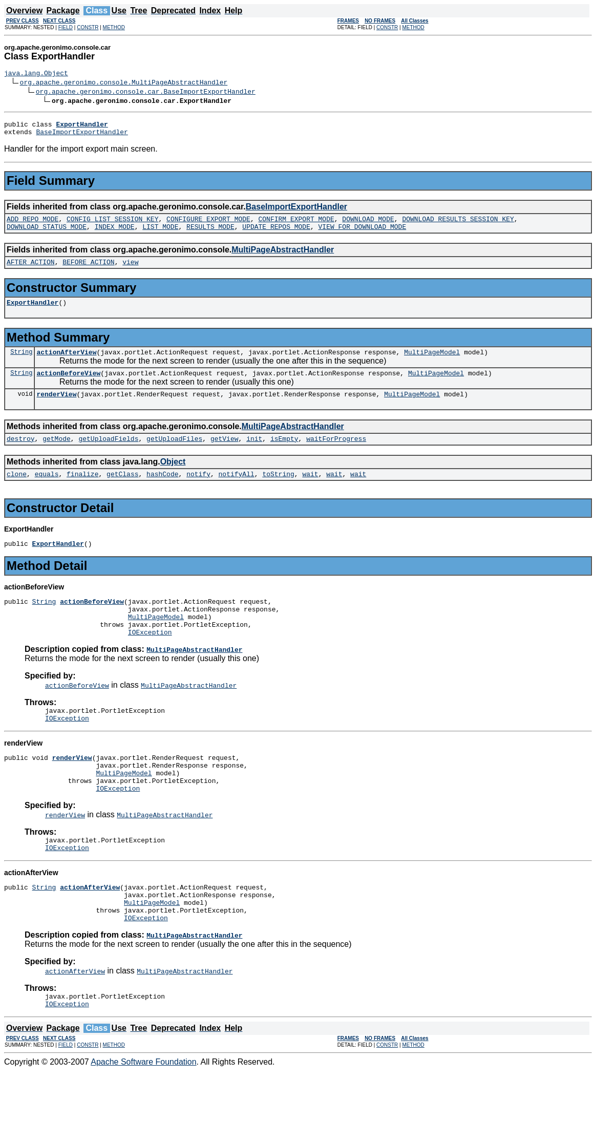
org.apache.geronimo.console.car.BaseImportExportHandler (146, 92)
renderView (56, 409)
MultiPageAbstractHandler (282, 257)
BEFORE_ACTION (88, 271)
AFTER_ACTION (31, 271)
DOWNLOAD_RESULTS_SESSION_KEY (458, 224)
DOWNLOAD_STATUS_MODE (47, 234)
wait (310, 492)
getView (224, 455)
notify (198, 492)
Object (173, 478)
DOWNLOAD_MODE (368, 224)
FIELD (65, 27)
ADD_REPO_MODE (32, 224)
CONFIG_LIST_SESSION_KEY (112, 224)
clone (17, 492)
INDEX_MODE (115, 234)
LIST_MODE (160, 234)
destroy (21, 455)
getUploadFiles (174, 455)
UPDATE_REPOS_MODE (276, 234)
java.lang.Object (36, 74)
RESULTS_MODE (210, 234)
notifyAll (236, 492)
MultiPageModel (432, 364)
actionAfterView (66, 364)
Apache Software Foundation (143, 1114)
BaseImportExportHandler (81, 136)
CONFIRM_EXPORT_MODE (296, 224)
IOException (150, 659)
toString (278, 492)
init (254, 455)
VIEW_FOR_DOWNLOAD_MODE (362, 234)
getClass (122, 492)
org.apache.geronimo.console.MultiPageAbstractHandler (124, 83)
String (21, 363)
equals (47, 492)
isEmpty (284, 455)
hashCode (162, 492)
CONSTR (87, 27)
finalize (82, 492)
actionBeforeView (68, 386)
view (130, 271)
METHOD (114, 27)
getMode (56, 455)
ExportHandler (32, 312)
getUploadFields (108, 455)
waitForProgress (336, 455)
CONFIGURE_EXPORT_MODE (208, 224)
